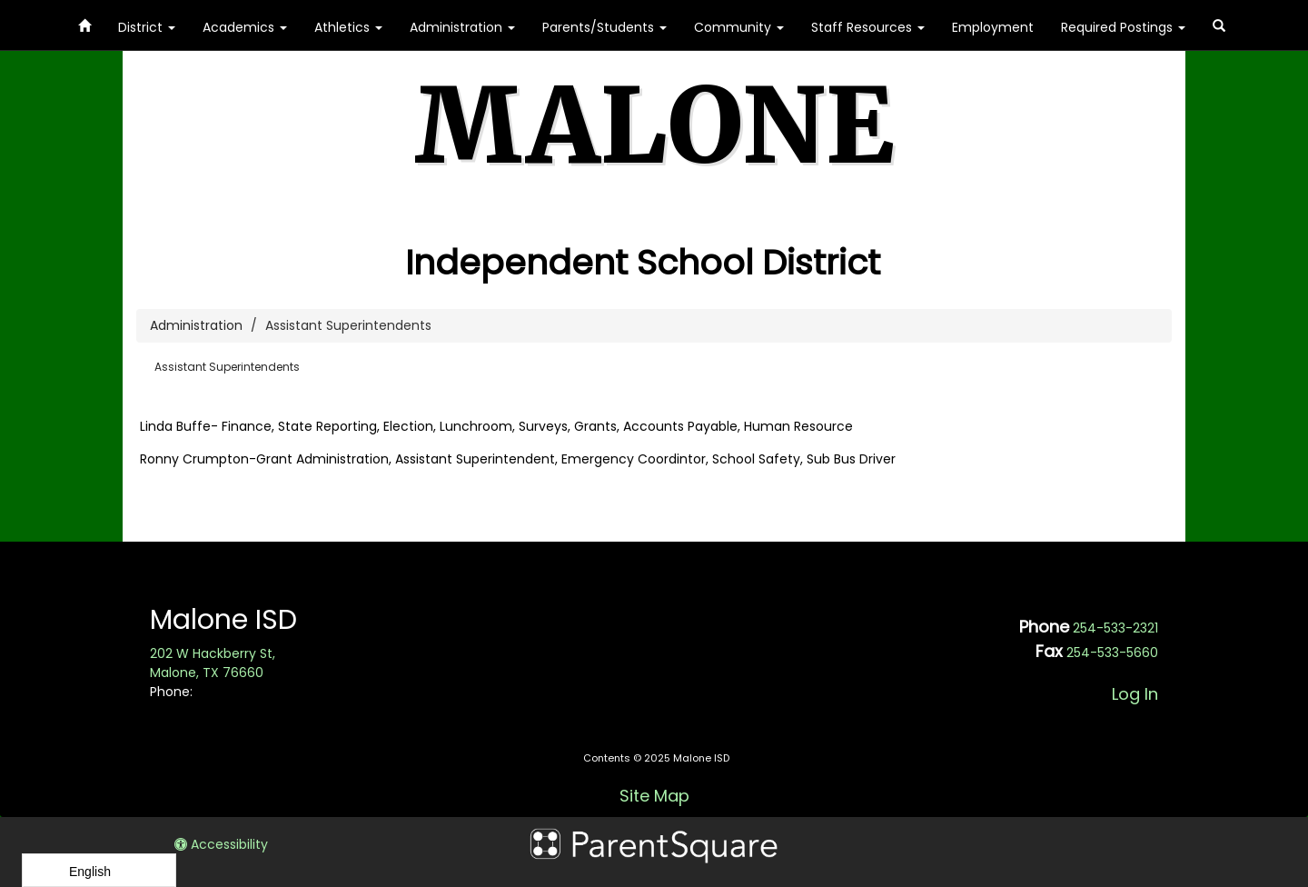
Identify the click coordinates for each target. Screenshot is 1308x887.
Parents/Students (604, 27)
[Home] (84, 22)
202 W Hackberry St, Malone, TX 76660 (212, 663)
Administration (462, 27)
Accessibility (221, 844)
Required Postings (1123, 27)
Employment (993, 27)
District (146, 27)
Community (739, 27)
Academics (245, 27)
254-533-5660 (1112, 652)
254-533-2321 (1115, 628)
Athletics (348, 27)
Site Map (654, 795)
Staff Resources (868, 27)
